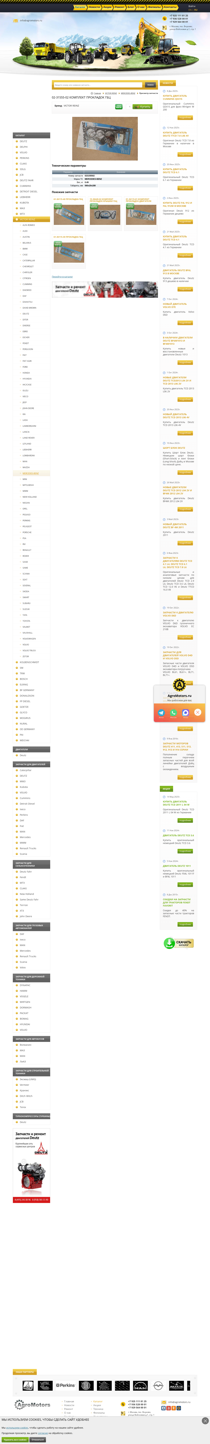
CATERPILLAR (27, 260)
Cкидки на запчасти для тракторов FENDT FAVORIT (177, 902)
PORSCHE (26, 532)
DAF (23, 296)
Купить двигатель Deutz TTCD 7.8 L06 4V (176, 134)
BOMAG (22, 1018)
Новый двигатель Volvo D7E (175, 305)
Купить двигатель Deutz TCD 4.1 (175, 238)
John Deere (24, 916)
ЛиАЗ (21, 1061)
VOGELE (22, 996)
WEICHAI (22, 740)
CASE (24, 254)
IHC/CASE (26, 384)
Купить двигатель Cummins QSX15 (175, 97)
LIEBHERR (23, 197)
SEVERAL (25, 585)
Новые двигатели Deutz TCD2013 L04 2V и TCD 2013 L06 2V (177, 380)
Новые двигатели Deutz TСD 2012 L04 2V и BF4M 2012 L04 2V (177, 490)
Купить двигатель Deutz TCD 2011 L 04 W (176, 803)
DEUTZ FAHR (24, 180)
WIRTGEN (23, 1001)
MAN (23, 461)
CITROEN (25, 278)
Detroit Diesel (25, 803)
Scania (21, 853)
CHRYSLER (26, 272)
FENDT (24, 343)
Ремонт (67, 1409)
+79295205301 (173, 712)
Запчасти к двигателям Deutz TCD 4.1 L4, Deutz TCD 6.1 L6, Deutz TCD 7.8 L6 (177, 562)
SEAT (23, 579)
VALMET (25, 626)
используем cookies (17, 1427)
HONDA (25, 372)
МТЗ (20, 213)
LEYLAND (25, 443)
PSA (23, 538)
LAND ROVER (27, 437)
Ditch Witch (24, 1096)
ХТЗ (20, 910)
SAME (24, 567)
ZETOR (24, 656)
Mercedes (23, 837)
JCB (19, 174)
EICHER (24, 337)
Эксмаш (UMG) (26, 1079)
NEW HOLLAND (28, 497)
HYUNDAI (26, 378)
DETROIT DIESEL (26, 191)
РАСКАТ (22, 1013)
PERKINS (22, 158)
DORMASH (23, 1007)
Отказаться (38, 1439)
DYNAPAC (23, 985)
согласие (43, 1433)
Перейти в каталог (62, 276)
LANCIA (25, 432)
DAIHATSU (26, 302)
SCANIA (25, 573)
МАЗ (20, 208)
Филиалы (98, 1412)
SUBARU (25, 603)
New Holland (25, 893)
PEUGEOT (26, 526)
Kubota (22, 786)
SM (19, 667)
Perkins (22, 814)
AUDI (23, 231)
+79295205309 (161, 712)
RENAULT (25, 550)
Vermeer (22, 1084)
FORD (24, 367)
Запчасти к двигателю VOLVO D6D (178, 614)
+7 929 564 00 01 (179, 21)
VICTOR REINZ (25, 219)
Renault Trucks (26, 848)
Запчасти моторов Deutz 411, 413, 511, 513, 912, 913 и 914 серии (177, 746)
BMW (24, 248)
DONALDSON (25, 695)
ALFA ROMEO (27, 225)
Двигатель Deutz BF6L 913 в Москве (177, 272)
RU (196, 9)
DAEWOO (25, 290)
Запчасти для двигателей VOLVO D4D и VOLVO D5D (177, 655)
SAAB (24, 561)
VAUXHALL (26, 632)
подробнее (185, 117)
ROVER (24, 556)
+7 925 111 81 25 (179, 15)
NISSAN (25, 502)
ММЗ (20, 781)
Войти (192, 6)
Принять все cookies (15, 1439)
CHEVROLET (27, 266)
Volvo (21, 967)
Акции (96, 1405)
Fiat (20, 826)
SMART (24, 597)
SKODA (24, 591)
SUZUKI (25, 609)
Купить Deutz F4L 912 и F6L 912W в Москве (177, 204)
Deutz (21, 755)
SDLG (21, 169)
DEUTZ (21, 141)
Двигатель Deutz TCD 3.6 (178, 835)
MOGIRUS (23, 718)
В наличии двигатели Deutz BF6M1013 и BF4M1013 (178, 340)
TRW (20, 673)
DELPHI (22, 146)
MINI (23, 479)
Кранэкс (22, 1090)
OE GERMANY (25, 729)
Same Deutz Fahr (27, 899)
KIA (23, 414)
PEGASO (25, 514)
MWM (24, 491)
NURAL (21, 723)
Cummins (23, 798)
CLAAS (21, 163)
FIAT (23, 355)
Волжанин (23, 1044)
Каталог (97, 1401)
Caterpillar (24, 770)
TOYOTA (25, 621)
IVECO (24, 396)
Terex (21, 1107)
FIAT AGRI (26, 361)
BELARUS (25, 242)
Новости (68, 1405)
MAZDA (25, 467)
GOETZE (22, 706)
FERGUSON (26, 349)
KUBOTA (22, 202)
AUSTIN (25, 237)
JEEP (23, 402)
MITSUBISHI (27, 485)
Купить (142, 107)
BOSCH (22, 678)
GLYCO (21, 712)
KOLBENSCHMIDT (27, 662)
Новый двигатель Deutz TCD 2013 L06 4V (176, 416)
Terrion (22, 905)
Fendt (21, 877)
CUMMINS (23, 185)
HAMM (21, 990)
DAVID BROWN (28, 307)
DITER (24, 319)
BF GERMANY (25, 690)
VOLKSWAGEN (28, 638)
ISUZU (24, 390)
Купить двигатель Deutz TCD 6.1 (175, 171)
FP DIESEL (23, 701)
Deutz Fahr (24, 871)
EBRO (24, 331)
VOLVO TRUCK (28, 650)
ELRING (22, 684)
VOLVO (21, 152)
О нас (66, 1412)
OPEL (23, 508)
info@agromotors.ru (31, 20)
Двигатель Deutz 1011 (177, 865)
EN (190, 9)
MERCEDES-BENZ (29, 473)
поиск (150, 85)
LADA (24, 420)
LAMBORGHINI (28, 426)
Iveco (20, 809)
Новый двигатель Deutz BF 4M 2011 (175, 526)
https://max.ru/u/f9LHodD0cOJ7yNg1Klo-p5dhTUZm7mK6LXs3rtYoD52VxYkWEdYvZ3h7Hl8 (185, 712)
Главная (97, 93)
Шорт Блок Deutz (174, 447)
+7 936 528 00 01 (179, 18)
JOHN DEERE (27, 408)
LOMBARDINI (27, 455)
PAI (19, 734)
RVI (22, 544)
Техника (97, 1409)
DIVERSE (25, 325)
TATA (23, 615)
